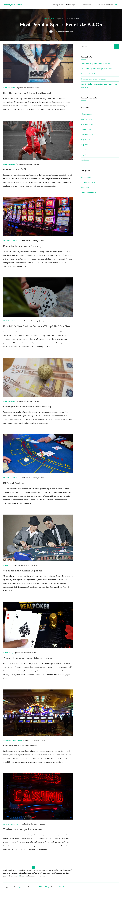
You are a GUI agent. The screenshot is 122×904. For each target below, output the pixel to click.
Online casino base (105, 5)
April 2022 (85, 168)
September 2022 (87, 142)
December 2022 (86, 127)
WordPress (63, 899)
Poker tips (70, 5)
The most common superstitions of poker (29, 670)
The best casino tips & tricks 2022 (24, 841)
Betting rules (57, 5)
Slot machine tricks (86, 5)
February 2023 (86, 122)
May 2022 (84, 163)
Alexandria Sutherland (64, 40)
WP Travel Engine (45, 899)
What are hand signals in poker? (23, 583)
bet (19, 888)
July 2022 (84, 152)
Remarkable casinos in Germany (23, 254)
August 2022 (85, 147)
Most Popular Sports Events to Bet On (95, 71)
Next (41, 879)
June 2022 (84, 158)
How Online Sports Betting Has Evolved (28, 101)
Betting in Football (15, 177)
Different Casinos (14, 495)
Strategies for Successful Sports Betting (28, 419)
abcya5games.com (13, 4)
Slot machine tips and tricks (20, 758)
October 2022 (86, 137)
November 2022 (87, 132)
